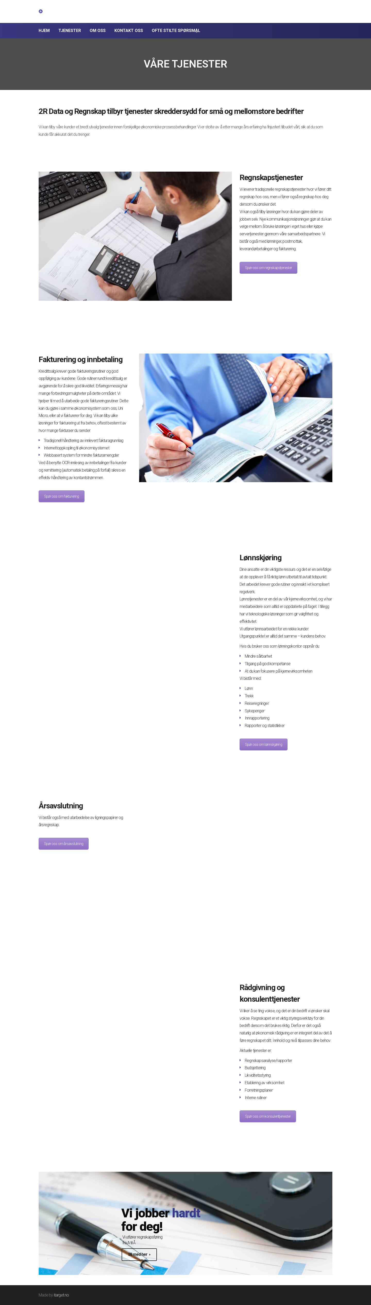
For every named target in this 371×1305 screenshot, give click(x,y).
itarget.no (61, 1295)
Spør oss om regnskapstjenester (268, 268)
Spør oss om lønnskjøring (263, 744)
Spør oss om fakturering (61, 496)
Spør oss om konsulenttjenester (268, 1116)
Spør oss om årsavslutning (63, 844)
